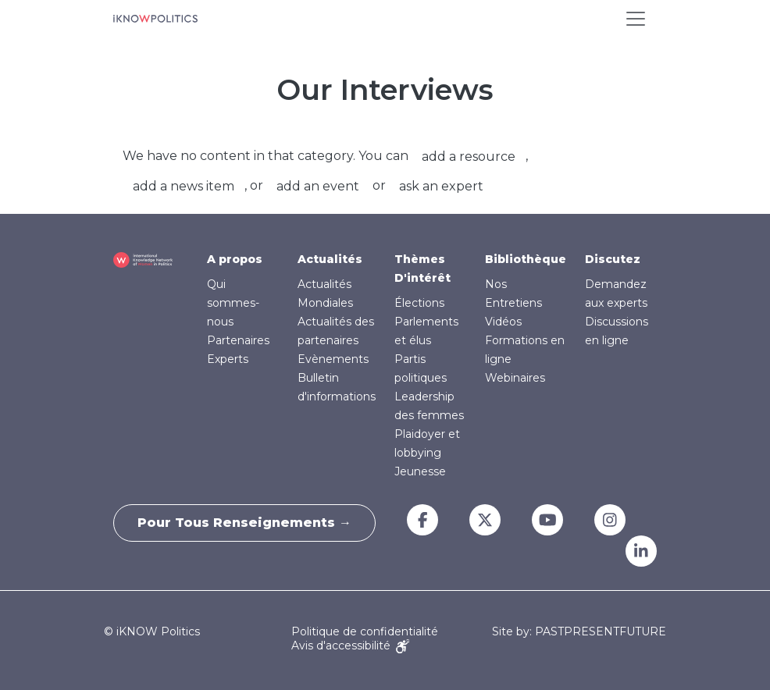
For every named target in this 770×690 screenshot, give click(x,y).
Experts (227, 359)
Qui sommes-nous (233, 303)
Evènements (333, 359)
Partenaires (238, 340)
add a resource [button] (468, 156)
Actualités (330, 259)
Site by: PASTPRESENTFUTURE (579, 631)
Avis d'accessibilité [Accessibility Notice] (350, 645)
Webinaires (515, 378)
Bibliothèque (525, 259)
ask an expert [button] (441, 186)
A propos (234, 259)
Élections (419, 303)
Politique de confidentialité (364, 631)
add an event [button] (317, 186)
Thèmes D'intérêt (422, 268)
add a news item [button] (183, 186)
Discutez (612, 259)
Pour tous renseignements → (244, 522)
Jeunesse (420, 471)
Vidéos (503, 322)
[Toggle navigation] (636, 19)
